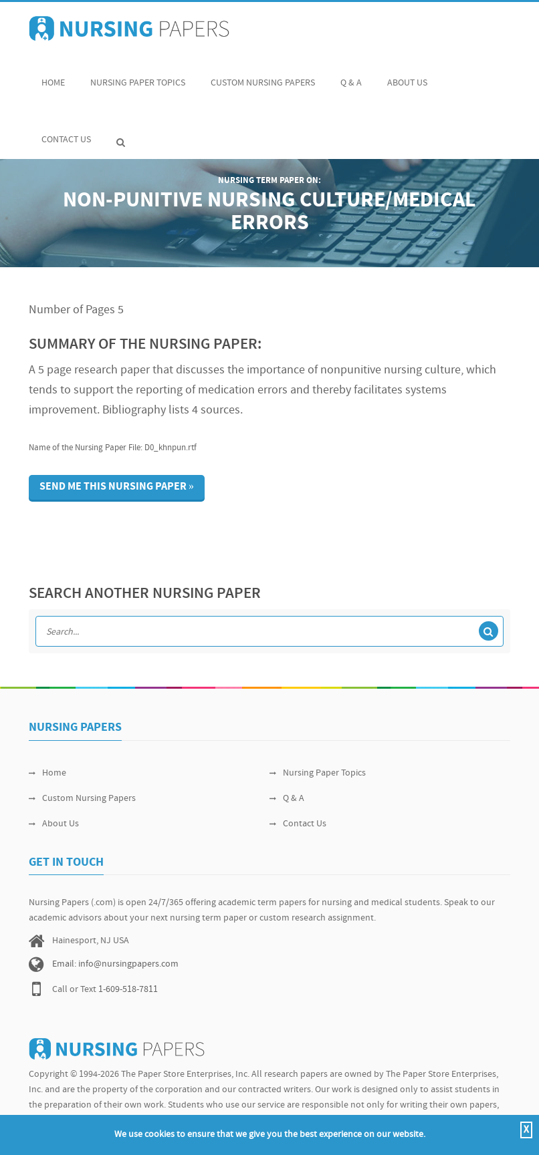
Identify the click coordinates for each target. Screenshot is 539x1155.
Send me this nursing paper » (116, 487)
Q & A (351, 75)
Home (53, 75)
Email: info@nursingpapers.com (115, 964)
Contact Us (66, 132)
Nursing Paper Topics (137, 75)
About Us (407, 75)
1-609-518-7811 (128, 990)
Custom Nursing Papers (263, 75)
